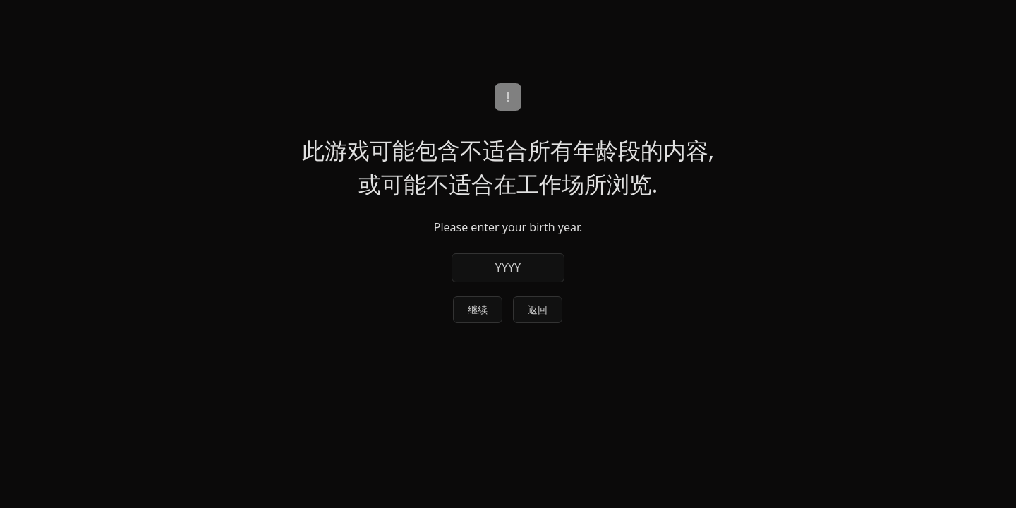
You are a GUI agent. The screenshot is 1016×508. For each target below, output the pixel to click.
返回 (538, 309)
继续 (478, 309)
